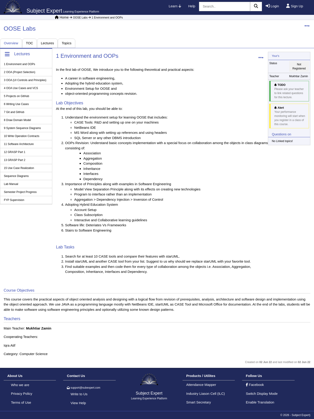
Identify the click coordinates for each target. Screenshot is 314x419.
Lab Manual (11, 184)
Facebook (255, 385)
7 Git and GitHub (14, 112)
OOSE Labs (78, 17)
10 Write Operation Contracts (21, 136)
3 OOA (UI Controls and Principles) (25, 80)
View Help (78, 403)
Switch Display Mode (261, 393)
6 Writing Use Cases (16, 104)
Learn (175, 6)
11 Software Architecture (19, 144)
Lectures (47, 43)
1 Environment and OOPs (105, 17)
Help (191, 6)
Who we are (20, 385)
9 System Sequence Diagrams (22, 128)
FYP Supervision (14, 200)
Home (64, 17)
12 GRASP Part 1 (14, 152)
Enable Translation (260, 402)
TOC (29, 43)
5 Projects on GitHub (16, 96)
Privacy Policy (21, 393)
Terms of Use (21, 402)
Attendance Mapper (201, 385)
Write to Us (79, 394)
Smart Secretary (198, 402)
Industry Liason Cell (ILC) (205, 393)
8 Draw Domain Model (17, 120)
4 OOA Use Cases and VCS (21, 88)
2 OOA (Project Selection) (19, 72)
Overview (11, 43)
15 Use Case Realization (19, 168)
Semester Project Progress (20, 192)
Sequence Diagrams (16, 176)
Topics (66, 43)
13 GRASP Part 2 (14, 160)
